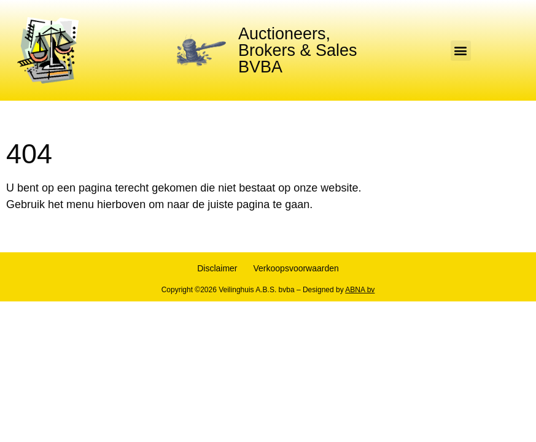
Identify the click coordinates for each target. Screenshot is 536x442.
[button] (461, 51)
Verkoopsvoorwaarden (296, 268)
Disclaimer (217, 268)
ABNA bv (360, 289)
